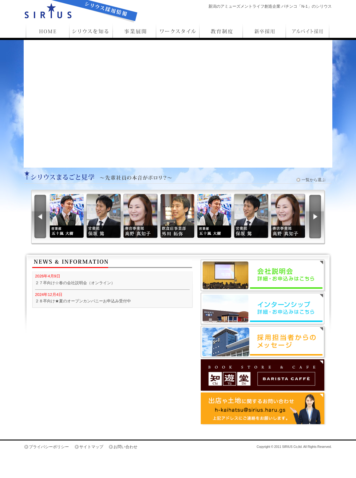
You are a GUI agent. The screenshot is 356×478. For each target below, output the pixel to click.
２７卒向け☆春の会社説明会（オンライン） (75, 283)
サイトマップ (91, 446)
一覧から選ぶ (314, 179)
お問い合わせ (125, 446)
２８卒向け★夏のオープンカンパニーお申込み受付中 (83, 301)
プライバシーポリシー (49, 446)
